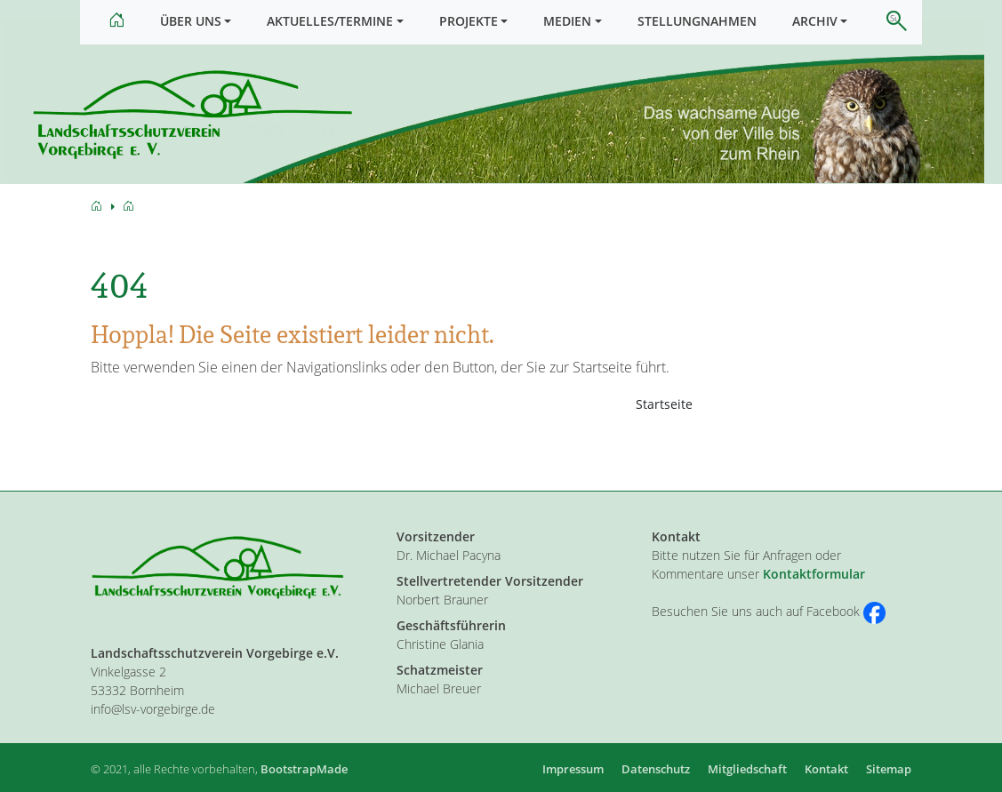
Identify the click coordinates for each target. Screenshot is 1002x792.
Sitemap (888, 769)
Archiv (815, 20)
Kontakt (826, 769)
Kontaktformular (814, 573)
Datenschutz (655, 769)
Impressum (573, 769)
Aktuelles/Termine (330, 20)
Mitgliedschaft (747, 769)
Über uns (190, 20)
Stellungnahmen (697, 20)
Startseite (664, 415)
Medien (567, 20)
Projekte (468, 20)
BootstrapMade (304, 769)
